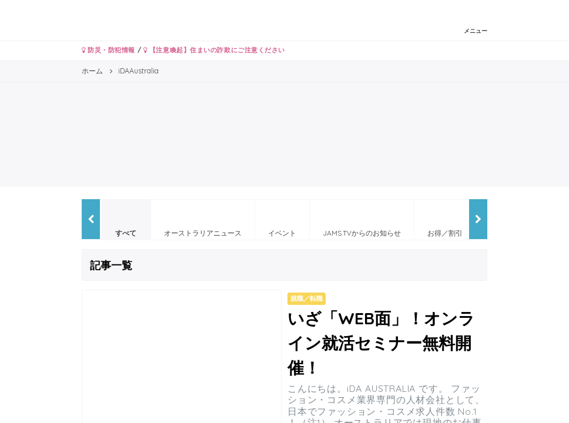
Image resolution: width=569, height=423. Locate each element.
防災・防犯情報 (108, 50)
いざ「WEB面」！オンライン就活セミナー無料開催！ (381, 343)
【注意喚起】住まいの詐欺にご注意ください (214, 50)
